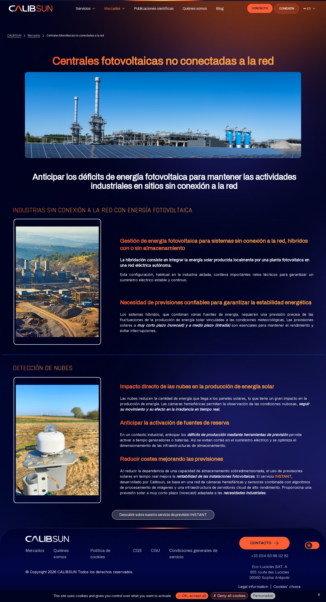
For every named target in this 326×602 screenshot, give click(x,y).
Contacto (260, 8)
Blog (220, 8)
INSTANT (282, 476)
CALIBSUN (14, 35)
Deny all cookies (229, 595)
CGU (155, 550)
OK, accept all (192, 595)
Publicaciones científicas (154, 8)
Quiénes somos (195, 8)
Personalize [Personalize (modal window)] (263, 595)
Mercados (34, 35)
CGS (137, 550)
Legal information (253, 586)
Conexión (286, 8)
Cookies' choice (287, 586)
